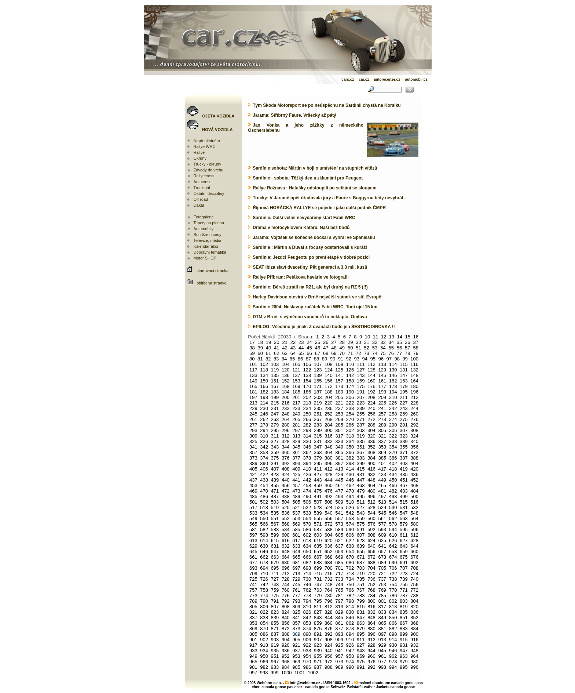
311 (275, 436)
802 (393, 601)
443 (318, 480)
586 (307, 529)
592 (371, 529)
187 (318, 392)
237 (339, 408)
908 (329, 639)
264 (286, 419)
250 (307, 414)
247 (275, 414)
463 (361, 485)
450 (393, 480)
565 (253, 524)
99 (404, 359)
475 (318, 491)
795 (318, 601)
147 (404, 375)
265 (296, 419)
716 (329, 573)
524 (329, 507)
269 (339, 419)
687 (361, 562)
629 (253, 546)
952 (286, 656)
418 (393, 469)
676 (414, 557)
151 (275, 381)
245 (253, 414)
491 (318, 496)
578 (393, 524)
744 (286, 584)
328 (286, 441)
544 (371, 513)
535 (275, 513)
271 (361, 419)
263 (275, 419)
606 (350, 535)
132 (414, 370)
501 (253, 502)
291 (404, 425)
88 (316, 359)
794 (307, 601)
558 (350, 518)
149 (253, 381)
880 (371, 628)
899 (404, 634)
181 (253, 392)
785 (382, 595)
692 (414, 562)
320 (371, 436)
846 (350, 617)
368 (371, 452)
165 (253, 386)
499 (404, 496)
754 (393, 584)
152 (286, 381)
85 (292, 359)
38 (251, 348)
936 (286, 650)
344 (286, 447)
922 (307, 645)
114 (393, 364)
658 (393, 551)
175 (361, 386)
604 (329, 535)
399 (361, 463)
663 (275, 557)
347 (318, 447)
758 (264, 590)
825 (296, 612)
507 (318, 502)
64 (293, 353)
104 (286, 364)
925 (339, 645)
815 (361, 606)
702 (350, 568)
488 (286, 496)
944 (371, 650)
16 (415, 337)
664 (286, 557)
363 (318, 452)
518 (264, 507)
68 (325, 353)
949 (253, 656)
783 (361, 595)
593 (382, 529)
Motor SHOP (205, 258)
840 (286, 617)
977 (382, 661)
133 (253, 375)
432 (371, 474)
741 (253, 584)
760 (286, 590)
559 (361, 518)
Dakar (199, 205)
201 (296, 397)
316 (329, 436)
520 (286, 507)
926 (350, 645)
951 (275, 656)
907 (318, 639)
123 (318, 370)
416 (371, 469)
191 (361, 392)
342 (264, 447)
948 (414, 650)
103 (275, 364)
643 (404, 546)
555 (318, 518)
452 (414, 480)
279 (275, 425)
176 (371, 386)
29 (350, 342)
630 (264, 546)
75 (382, 353)
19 (268, 342)
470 (264, 491)
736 (371, 579)
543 (361, 513)
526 (350, 507)
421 (253, 474)
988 (329, 667)
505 (296, 502)
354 (393, 447)
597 (253, 535)
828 (329, 612)
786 (393, 595)
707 (404, 568)
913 (382, 639)
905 (296, 639)
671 (361, 557)
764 (329, 590)
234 (307, 408)
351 (361, 447)
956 (329, 656)
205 (339, 397)
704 (371, 568)
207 (361, 397)
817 (382, 606)
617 (296, 540)
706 (393, 568)
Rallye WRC (205, 146)
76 (390, 353)
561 (382, 518)
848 (371, 617)
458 (307, 485)
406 (264, 469)
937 (296, 650)
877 (339, 628)
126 (350, 370)
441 (296, 480)
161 (382, 381)
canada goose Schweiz (325, 687)
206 (350, 397)
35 (399, 342)
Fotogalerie (204, 217)
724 (414, 573)
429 (339, 474)
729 (296, 579)
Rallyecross (204, 176)
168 (286, 386)
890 (307, 634)
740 (414, 579)
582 (264, 529)
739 (404, 579)
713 (296, 573)
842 (307, 617)
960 (371, 656)
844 (329, 617)
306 (393, 430)
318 (350, 436)
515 (404, 502)
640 (371, 546)
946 (393, 650)
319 (361, 436)
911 (361, 639)
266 (307, 419)
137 (296, 375)
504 (286, 502)
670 (350, 557)
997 (253, 672)
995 (404, 667)
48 (333, 348)
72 (358, 353)
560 (371, 518)
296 (286, 430)
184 (286, 392)
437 (253, 480)
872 (286, 628)
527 (361, 507)
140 (329, 375)
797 (339, 601)
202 (307, 397)
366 (350, 452)
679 (275, 562)
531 (404, 507)
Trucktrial (202, 187)
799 (361, 601)
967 (275, 661)
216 (286, 403)
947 (404, 650)
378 (307, 458)
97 (388, 359)
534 (264, 513)
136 (286, 375)
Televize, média (207, 240)
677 (253, 562)
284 (329, 425)
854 (264, 623)
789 (253, 601)
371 (404, 452)
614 (264, 540)
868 (414, 623)
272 (371, 419)
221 (339, 403)
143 (361, 375)
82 (268, 359)
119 (275, 370)
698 (307, 568)
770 (393, 590)
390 (264, 463)
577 (382, 524)
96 (380, 359)
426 (307, 474)
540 (329, 513)
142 (350, 375)
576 (371, 524)
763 (318, 590)
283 (318, 425)
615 (275, 540)
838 (264, 617)
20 (276, 342)
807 (275, 606)
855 (275, 623)
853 (253, 623)
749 (339, 584)
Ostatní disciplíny (209, 193)
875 (318, 628)
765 (339, 590)
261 (253, 419)
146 (393, 375)
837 (253, 617)
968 (286, 661)
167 (275, 386)
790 (264, 601)
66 (309, 353)
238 (350, 408)
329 (296, 441)
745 (296, 584)
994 (393, 667)
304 (371, 430)
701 (339, 568)
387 (404, 458)
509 (339, 502)
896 (371, 634)
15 (407, 337)
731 (318, 579)
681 (296, 562)
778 (307, 595)
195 (404, 392)
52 (366, 348)
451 (404, 480)
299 (318, 430)
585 (296, 529)
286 (350, 425)
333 (339, 441)
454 (264, 485)
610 (393, 535)
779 (318, 595)
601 (296, 535)
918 (264, 645)
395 (318, 463)
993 (382, 667)
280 (286, 425)
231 (275, 408)
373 (253, 458)
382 (350, 458)
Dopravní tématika (210, 252)
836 (414, 612)
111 (361, 364)
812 (329, 606)
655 (361, 551)
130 (393, 370)
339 (404, 441)
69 (333, 353)
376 (286, 458)
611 (404, 535)
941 (339, 650)
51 (358, 348)
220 (329, 403)
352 (371, 447)
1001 (299, 672)
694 (264, 568)
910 (350, 639)
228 (414, 403)
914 (393, 639)
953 (296, 656)
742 (264, 584)
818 (393, 606)
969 (296, 661)
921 (296, 645)
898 (393, 634)
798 (350, 601)
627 (404, 540)
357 (253, 452)
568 (286, 524)
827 (318, 612)
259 (404, 414)
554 (307, 518)
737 (382, 579)
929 (382, 645)
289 (382, 425)
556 (329, 518)
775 (275, 595)
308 (414, 430)
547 (404, 513)
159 (361, 381)
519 (275, 507)
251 (318, 414)
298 (307, 430)
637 (339, 546)
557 (339, 518)
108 (329, 364)
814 (350, 606)
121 (296, 370)
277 (253, 425)
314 (307, 436)
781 (339, 595)
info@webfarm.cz (305, 683)
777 (296, 595)
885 (253, 634)
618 (307, 540)
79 (415, 353)
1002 (313, 672)
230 (264, 408)
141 (339, 375)
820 (414, 606)
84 (284, 359)
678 (264, 562)
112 (371, 364)
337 (382, 441)
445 (339, 480)
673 (382, 557)
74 (374, 353)
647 (275, 551)
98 (396, 359)
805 (253, 606)
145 (382, 375)
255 (361, 414)
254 (350, 414)
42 (284, 348)
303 (361, 430)
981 (253, 667)
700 (329, 568)
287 (361, 425)
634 (307, 546)
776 (286, 595)
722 (393, 573)
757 (253, 590)
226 (393, 403)
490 (307, 496)
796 (329, 601)
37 (415, 342)
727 (275, 579)
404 (414, 463)
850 (393, 617)
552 (286, 518)
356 (414, 447)
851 (404, 617)
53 (374, 348)
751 (361, 584)
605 (339, 535)
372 (414, 452)
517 (253, 507)
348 (329, 447)
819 (404, 606)
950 (264, 656)
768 (371, 590)
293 (253, 430)
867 (404, 623)
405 (253, 469)
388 (414, 458)
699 (318, 568)
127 (361, 370)
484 (414, 491)
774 (264, 595)
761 (296, 590)
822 (264, 612)
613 (253, 540)
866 (393, 623)
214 (264, 403)
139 (318, 375)
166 (264, 386)
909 (339, 639)
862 (350, 623)
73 (366, 353)
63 (284, 353)
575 (361, 524)
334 (350, 441)
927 (361, 645)
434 (393, 474)
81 (260, 359)
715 (318, 573)
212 (414, 397)
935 (275, 650)
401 (382, 463)
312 (286, 436)
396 (329, 463)
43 (293, 348)
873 (296, 628)
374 (264, 458)
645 (253, 551)
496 (371, 496)
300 (329, 430)
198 (264, 397)
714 (307, 573)
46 (317, 348)
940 (329, 650)
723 (404, 573)
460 (329, 485)
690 (393, 562)
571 (318, 524)
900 (414, 634)
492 (329, 496)
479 (361, 491)
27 (333, 342)
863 (361, 623)
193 (382, 392)
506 (307, 502)
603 (318, 535)
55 (390, 348)
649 (296, 551)
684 (329, 562)
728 (286, 579)
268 (329, 419)
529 (382, 507)
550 (264, 518)
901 (253, 639)
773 (253, 595)
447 (361, 480)
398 (350, 463)
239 (361, 408)
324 (414, 436)
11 (375, 337)
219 (318, 403)
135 (275, 375)
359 (275, 452)
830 (350, 612)
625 (382, 540)
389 (253, 463)
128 (371, 370)
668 (329, 557)
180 (414, 386)
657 (382, 551)
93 (356, 359)
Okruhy (200, 158)
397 (339, 463)
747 (318, 584)
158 (350, 381)
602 (307, 535)
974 (350, 661)
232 (286, 408)
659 (404, 551)
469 (253, 491)
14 (399, 337)
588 (329, 529)
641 (382, 546)
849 (382, 617)
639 (361, 546)
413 (339, 469)
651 (318, 551)
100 (414, 359)
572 (329, 524)
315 (318, 436)
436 (414, 474)
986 (307, 667)
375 (275, 458)
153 (296, 381)
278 (264, 425)
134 (264, 375)
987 (318, 667)
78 (407, 353)
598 (264, 535)
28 (342, 342)
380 (329, 458)
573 (339, 524)
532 (414, 507)
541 (339, 513)
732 (329, 579)
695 (275, 568)
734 (350, 579)
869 (253, 628)
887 (275, 634)
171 (318, 386)
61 (268, 353)
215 (275, 403)
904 (286, 639)
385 (382, 458)
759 (275, 590)
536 (286, 513)
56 (399, 348)
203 (318, 397)
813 (339, 606)
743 (275, 584)
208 (371, 397)
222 (350, 403)
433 (382, 474)
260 (414, 414)
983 (275, 667)
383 (361, 458)
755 (404, 584)
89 (324, 359)
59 (251, 353)
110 (350, 364)
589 (339, 529)
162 (393, 381)
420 (414, 469)
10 (367, 337)
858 (307, 623)
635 (318, 546)
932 (414, 645)
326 (264, 441)
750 (350, 584)
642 (393, 546)
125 (339, 370)
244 (414, 408)
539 (318, 513)
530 (393, 507)
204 (329, 397)
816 (371, 606)
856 (286, 623)
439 (275, 480)
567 (275, 524)
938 (307, 650)
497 (382, 496)
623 (361, 540)
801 (382, 601)
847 (361, 617)
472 (286, 491)
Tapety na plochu (209, 223)
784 (371, 595)
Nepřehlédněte (207, 140)
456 (286, 485)
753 (382, 584)
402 (393, 463)
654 (350, 551)
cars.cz (347, 79)
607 (361, 535)
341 (253, 447)
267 (318, 419)
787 (404, 595)
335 (361, 441)
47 (325, 348)
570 (307, 524)
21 (284, 342)
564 (414, 518)
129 (382, 370)
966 (264, 661)
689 (382, 562)
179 (404, 386)
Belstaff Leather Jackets (368, 687)
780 (329, 595)
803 (404, 601)
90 (332, 359)
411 (318, 469)
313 (296, 436)
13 (391, 337)
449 (382, 480)
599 (275, 535)
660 (414, 551)
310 (264, 436)
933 (253, 650)
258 (393, 414)
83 (276, 359)
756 (414, 584)
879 (361, 628)
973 (339, 661)
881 (382, 628)
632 (286, 546)
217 (296, 403)
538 (307, 513)
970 (307, 661)
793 (296, 601)
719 (361, 573)
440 (286, 480)
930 (393, 645)
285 (339, 425)
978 (393, 661)
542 (350, 513)
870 (264, 628)
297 (296, 430)
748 (329, 584)
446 (350, 480)
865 (382, 623)
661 (253, 557)
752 (371, 584)
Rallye (199, 152)
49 (342, 348)
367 (361, 452)
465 (382, 485)
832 (371, 612)
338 (393, 441)
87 (308, 359)
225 (382, 403)
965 (253, 661)
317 (339, 436)
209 (382, 397)
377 (296, 458)
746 (307, 584)
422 (264, 474)
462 (350, 485)
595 (404, 529)
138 (307, 375)
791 (275, 601)
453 (253, 485)
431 (361, 474)
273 (382, 419)
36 (407, 342)
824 (286, 612)
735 (361, 579)
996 (414, 667)
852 (414, 617)
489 (296, 496)
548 (414, 513)
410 (307, 469)
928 (371, 645)
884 (414, 628)
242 (393, 408)
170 (307, 386)
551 (275, 518)
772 (414, 590)
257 (382, 414)
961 (382, 656)
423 (275, 474)
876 (329, 628)
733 (339, 579)
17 (251, 342)
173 (339, 386)
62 (276, 353)
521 (296, 507)
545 (382, 513)
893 (339, 634)
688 (371, 562)
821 (253, 612)
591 (361, 529)
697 (296, 568)
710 (264, 573)
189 (339, 392)
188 (329, 392)
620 (329, 540)
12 (383, 337)
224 (371, 403)
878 (350, 628)
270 (350, 419)
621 (339, 540)
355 (404, 447)
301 (339, 430)
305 (382, 430)
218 (307, 403)
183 (275, 392)
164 (414, 381)
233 (296, 408)
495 (361, 496)
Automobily (203, 228)
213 (253, 403)
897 (382, 634)
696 (286, 568)
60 (260, 353)
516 (414, 502)
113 (382, 364)
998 (264, 672)
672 (371, 557)
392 (286, 463)
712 (286, 573)
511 (361, 502)
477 (339, 491)
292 (414, 425)
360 (286, 452)
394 (307, 463)
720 (371, 573)
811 (318, 606)
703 (361, 568)
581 (253, 529)
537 (296, 513)
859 (318, 623)
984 (286, 667)
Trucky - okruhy (207, 164)
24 (309, 342)
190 (350, 392)
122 (307, 370)
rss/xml (364, 683)
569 (296, 524)
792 (286, 601)
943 (361, 650)
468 (414, 485)
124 (329, 370)
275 (404, 419)
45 (309, 348)
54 (382, 348)
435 (404, 474)
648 (286, 551)
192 (371, 392)
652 (329, 551)
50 (350, 348)
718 (350, 573)
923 (318, 645)
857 (296, 623)
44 (301, 348)
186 (307, 392)
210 (393, 397)
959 (361, 656)
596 (414, 529)
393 (296, 463)
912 (371, 639)
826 (307, 612)
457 (296, 485)
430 (350, 474)
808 (286, 606)
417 (382, 469)
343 (275, 447)
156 (329, 381)
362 (307, 452)
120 (286, 370)
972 (329, 661)
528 (371, 507)
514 (393, 502)
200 (286, 397)
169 (296, 386)
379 (318, 458)
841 (296, 617)
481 (382, 491)
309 (253, 436)
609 (382, 535)
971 (318, 661)
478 (350, 491)
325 (253, 441)
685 (339, 562)
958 (350, 656)
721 (382, 573)
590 (350, 529)
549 (253, 518)
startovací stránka (212, 270)
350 (350, 447)
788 (414, 595)
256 (371, 414)
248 (286, 414)
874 (307, 628)
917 (253, 645)
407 (275, 469)
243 (404, 408)
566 (264, 524)
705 (382, 568)
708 (414, 568)
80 (251, 359)
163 (404, 381)
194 (393, 392)
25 (317, 342)
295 (275, 430)
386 (393, 458)
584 (286, 529)
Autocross (203, 181)
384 (371, 458)
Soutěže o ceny (207, 234)
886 (264, 634)
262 (264, 419)
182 (264, 392)
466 (393, 485)
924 (329, 645)
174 (350, 386)
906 (307, 639)
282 (307, 425)
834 (393, 612)
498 (393, 496)
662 (264, 557)
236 (329, 408)
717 (339, 573)
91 (340, 359)
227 (404, 403)
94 (364, 359)
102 (264, 364)
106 (307, 364)
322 (393, 436)
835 (404, 612)
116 (414, 364)
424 (286, 474)
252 (329, 414)
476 (329, 491)
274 (393, 419)
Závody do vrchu (208, 170)
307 (404, 430)
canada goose (403, 687)
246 (264, 414)
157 (339, 381)
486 (264, 496)
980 (414, 661)
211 (404, 397)
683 (318, 562)
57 (407, 348)
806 (264, 606)
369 (382, 452)
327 (275, 441)
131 (404, 370)
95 (373, 359)
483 (404, 491)
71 (350, 353)
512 (371, 502)
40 (268, 348)
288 (371, 425)
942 (350, 650)
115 (404, 364)
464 (371, 485)
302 (350, 430)
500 (414, 496)
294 (264, 430)
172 (329, 386)
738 (393, 579)
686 (350, 562)
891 (318, 634)
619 (318, 540)
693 (253, 568)
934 (264, 650)
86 (300, 359)
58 (415, 348)
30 (358, 342)
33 (382, 342)
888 (286, 634)
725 (253, 579)
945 (382, 650)
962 (393, 656)
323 (404, 436)
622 (350, 540)
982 (264, 667)
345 (296, 447)
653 (339, 551)
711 (275, 573)
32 (374, 342)
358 (264, 452)
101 (253, 364)
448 (371, 480)
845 (339, 617)
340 (414, 441)
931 (404, 645)
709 (253, 573)
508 (329, 502)
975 (361, 661)
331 (318, 441)
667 (318, 557)
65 (301, 353)
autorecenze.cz (387, 79)
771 (404, 590)
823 (275, 612)
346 (307, 447)
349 (339, 447)
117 (253, 370)
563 (404, 518)
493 (339, 496)
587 (318, 529)
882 (393, 628)
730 (307, 579)
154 (307, 381)
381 (339, 458)
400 (371, 463)
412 (329, 469)
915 (404, 639)
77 (399, 353)
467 (404, 485)
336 (371, 441)
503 (275, 502)
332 (329, 441)
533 (253, 513)
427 (318, 474)
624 (371, 540)
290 (393, 425)
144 (371, 375)
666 (307, 557)
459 (318, 485)
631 (275, 546)
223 (361, 403)
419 (404, 469)
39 (260, 348)
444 (329, 480)
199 (275, 397)
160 (371, 381)
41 (276, 348)
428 (329, 474)
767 (361, 590)
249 (296, 414)
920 (286, 645)
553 (296, 518)
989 (339, 667)
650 (307, 551)
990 (350, 667)
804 (414, 601)
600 (286, 535)
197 (253, 397)
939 (318, 650)
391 (275, 463)
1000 (286, 672)
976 (371, 661)
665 (296, 557)
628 (414, 540)
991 (361, 667)
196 (414, 392)
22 (293, 342)
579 (404, 524)
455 (275, 485)
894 (350, 634)
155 (318, 381)
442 (307, 480)
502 (264, 502)
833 (382, 612)
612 (414, 535)
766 (350, 590)
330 (307, 441)
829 (339, 612)
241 (382, 408)
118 (264, 370)
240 (371, 408)
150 (264, 381)
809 (296, 606)
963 (404, 656)
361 (296, 452)
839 (275, 617)
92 (348, 359)
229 (253, 408)
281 (296, 425)
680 (286, 562)
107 (318, 364)
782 (350, 595)
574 (350, 524)
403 (404, 463)
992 (371, 667)
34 (390, 342)
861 (339, 623)
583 (275, 529)
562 (393, 518)
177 (382, 386)
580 (414, 524)
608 (371, 535)
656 (371, 551)
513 (382, 502)
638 (350, 546)
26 (325, 342)
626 (393, 540)
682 (307, 562)
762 (307, 590)
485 (253, 496)
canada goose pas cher (281, 687)
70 (342, 353)
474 (307, 491)
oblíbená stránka (211, 283)
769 (382, 590)
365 (339, 452)
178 (393, 386)
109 (339, 364)
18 (260, 342)
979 (404, 661)
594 (393, 529)
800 (371, 601)
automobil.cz (416, 79)
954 (307, 656)
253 (339, 414)
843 (318, 617)
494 (350, 496)
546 (393, 513)
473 (296, 491)
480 (371, 491)
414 (350, 469)
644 (414, 546)
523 (318, 507)
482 (393, 491)
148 (414, 375)
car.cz (364, 79)
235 (318, 408)
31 (366, 342)
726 (264, 579)
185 (296, 392)
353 (382, 447)
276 (414, 419)
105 (296, 364)
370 (393, 452)
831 (361, 612)
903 (275, 639)
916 (414, 639)
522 (307, 507)
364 (329, 452)
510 (350, 502)
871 (275, 628)
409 (296, 469)
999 (275, 672)
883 (404, 628)
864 (371, 623)
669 (339, 557)
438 (264, 480)
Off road (201, 199)
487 (275, 496)
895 (361, 634)
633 (296, 546)
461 (339, 485)
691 (404, 562)
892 (329, 634)
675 (404, 557)
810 (307, 606)
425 (296, 474)
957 (339, 656)
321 (382, 436)
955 (318, 656)
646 (264, 551)
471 (275, 491)
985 (296, 667)
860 (329, 623)
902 (264, 639)
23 (301, 342)
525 (339, 507)
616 (286, 540)
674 (393, 557)
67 (317, 353)
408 (286, 469)
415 (361, 469)
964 (414, 656)
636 (329, 546)
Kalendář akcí (206, 246)
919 (275, 645)
